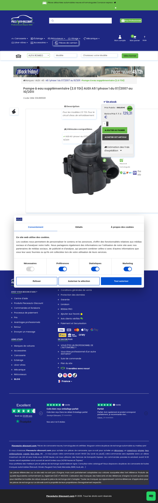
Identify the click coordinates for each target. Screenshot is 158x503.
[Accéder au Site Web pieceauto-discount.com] (24, 80)
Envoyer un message (24, 332)
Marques (29, 80)
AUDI (38, 80)
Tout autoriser (121, 281)
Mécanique (19, 370)
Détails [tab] (79, 227)
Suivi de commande (71, 359)
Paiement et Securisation (73, 323)
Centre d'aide (21, 298)
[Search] (80, 20)
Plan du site (66, 363)
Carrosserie (20, 355)
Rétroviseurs (20, 374)
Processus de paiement (26, 313)
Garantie (65, 300)
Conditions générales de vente (76, 290)
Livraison (65, 304)
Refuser (37, 281)
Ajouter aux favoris (72, 314)
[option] (14, 112)
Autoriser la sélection (79, 281)
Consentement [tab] (35, 227)
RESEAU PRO (66, 309)
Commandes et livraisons (27, 308)
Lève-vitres (19, 365)
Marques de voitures (24, 346)
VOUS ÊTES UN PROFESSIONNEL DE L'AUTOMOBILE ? (77, 346)
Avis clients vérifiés (72, 318)
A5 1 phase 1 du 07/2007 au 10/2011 (63, 80)
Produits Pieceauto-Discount (28, 303)
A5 (43, 80)
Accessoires (20, 351)
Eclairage (18, 360)
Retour (17, 327)
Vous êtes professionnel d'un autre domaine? (78, 353)
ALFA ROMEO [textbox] (35, 55)
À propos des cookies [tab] (122, 227)
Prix (15, 317)
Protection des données (73, 295)
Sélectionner (130, 55)
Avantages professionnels (27, 322)
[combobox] (38, 55)
